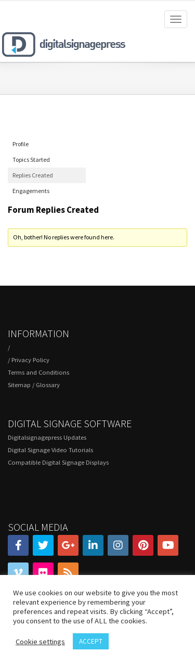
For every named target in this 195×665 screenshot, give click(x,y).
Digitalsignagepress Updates (47, 437)
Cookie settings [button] (40, 641)
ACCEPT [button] (90, 641)
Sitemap (19, 385)
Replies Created (32, 175)
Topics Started (31, 159)
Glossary (48, 385)
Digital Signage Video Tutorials (50, 450)
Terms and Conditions (38, 372)
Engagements (30, 191)
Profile (20, 144)
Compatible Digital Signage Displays (58, 462)
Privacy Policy (30, 360)
